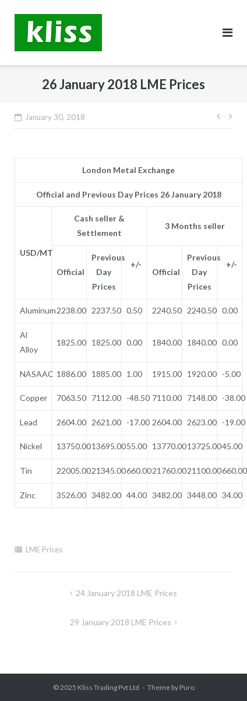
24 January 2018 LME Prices (126, 593)
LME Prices (44, 549)
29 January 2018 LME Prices (120, 622)
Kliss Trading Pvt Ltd (108, 687)
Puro (187, 687)
